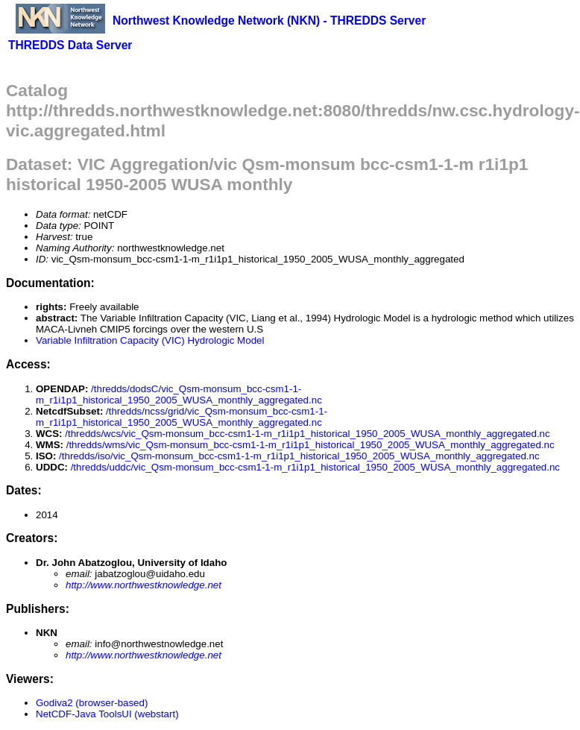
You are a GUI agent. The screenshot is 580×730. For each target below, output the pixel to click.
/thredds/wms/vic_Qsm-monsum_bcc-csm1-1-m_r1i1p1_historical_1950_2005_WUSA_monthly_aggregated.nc (310, 444)
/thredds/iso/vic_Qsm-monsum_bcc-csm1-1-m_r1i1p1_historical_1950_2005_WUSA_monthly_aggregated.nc (299, 456)
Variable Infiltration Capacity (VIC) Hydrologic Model (150, 340)
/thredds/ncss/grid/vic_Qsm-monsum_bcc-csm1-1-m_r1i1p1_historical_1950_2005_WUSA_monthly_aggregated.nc (181, 417)
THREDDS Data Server (70, 45)
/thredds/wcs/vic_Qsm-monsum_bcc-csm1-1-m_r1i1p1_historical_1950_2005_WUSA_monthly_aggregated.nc (307, 433)
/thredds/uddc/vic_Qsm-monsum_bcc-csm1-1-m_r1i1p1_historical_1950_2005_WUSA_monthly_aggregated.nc (315, 467)
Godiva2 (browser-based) (92, 702)
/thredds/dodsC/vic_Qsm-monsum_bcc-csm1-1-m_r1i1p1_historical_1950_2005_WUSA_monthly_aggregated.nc (179, 394)
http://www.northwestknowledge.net (143, 585)
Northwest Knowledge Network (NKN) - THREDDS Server (269, 20)
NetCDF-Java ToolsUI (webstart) (107, 714)
